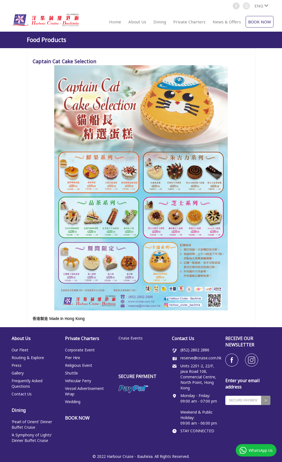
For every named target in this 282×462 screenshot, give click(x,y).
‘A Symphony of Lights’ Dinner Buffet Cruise (32, 437)
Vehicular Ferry (78, 380)
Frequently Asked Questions (27, 383)
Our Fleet (20, 349)
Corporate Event (80, 349)
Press (16, 365)
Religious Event (78, 365)
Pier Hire (72, 357)
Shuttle (71, 373)
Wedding (72, 401)
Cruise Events (130, 338)
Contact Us (22, 394)
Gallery (18, 373)
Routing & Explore (28, 357)
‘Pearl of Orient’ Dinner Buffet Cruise (32, 424)
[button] (261, 6)
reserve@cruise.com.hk (200, 357)
